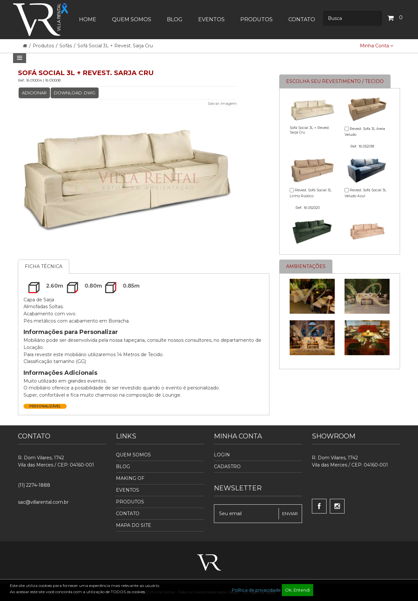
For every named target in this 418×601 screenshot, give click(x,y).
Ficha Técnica (43, 266)
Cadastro (227, 466)
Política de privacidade (256, 590)
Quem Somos (133, 455)
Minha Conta (376, 46)
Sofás (65, 46)
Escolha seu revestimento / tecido (335, 81)
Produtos (44, 46)
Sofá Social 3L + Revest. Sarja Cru (115, 46)
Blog (123, 466)
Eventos (127, 490)
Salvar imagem (222, 103)
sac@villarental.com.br (43, 502)
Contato (127, 513)
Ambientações (306, 266)
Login (222, 455)
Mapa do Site (133, 525)
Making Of (130, 478)
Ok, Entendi (297, 590)
